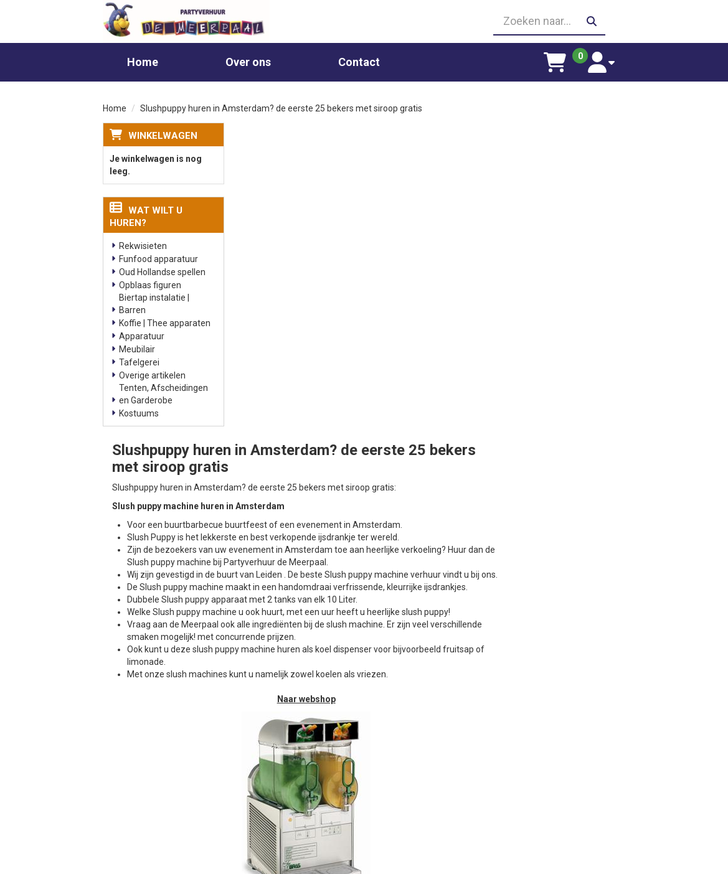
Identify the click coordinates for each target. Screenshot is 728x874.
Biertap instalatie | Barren (154, 302)
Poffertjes (266, 824)
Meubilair (137, 348)
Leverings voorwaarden (563, 699)
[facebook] (614, 863)
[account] (604, 61)
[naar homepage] (184, 21)
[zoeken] (592, 21)
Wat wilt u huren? (146, 215)
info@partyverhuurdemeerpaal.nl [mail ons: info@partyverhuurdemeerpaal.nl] (171, 768)
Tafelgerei (139, 361)
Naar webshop (434, 393)
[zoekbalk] (543, 20)
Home (142, 60)
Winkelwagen (162, 133)
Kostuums (139, 412)
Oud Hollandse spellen (162, 271)
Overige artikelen (152, 374)
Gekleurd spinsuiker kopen (297, 761)
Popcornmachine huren (292, 736)
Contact (359, 60)
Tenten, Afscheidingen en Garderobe (163, 393)
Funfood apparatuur (158, 258)
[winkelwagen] (560, 61)
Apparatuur (141, 335)
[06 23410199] (363, 20)
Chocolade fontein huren (294, 699)
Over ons (248, 60)
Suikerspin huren (279, 749)
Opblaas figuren (150, 284)
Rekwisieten (143, 245)
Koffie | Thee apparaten (164, 322)
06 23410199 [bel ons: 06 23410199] (147, 747)
